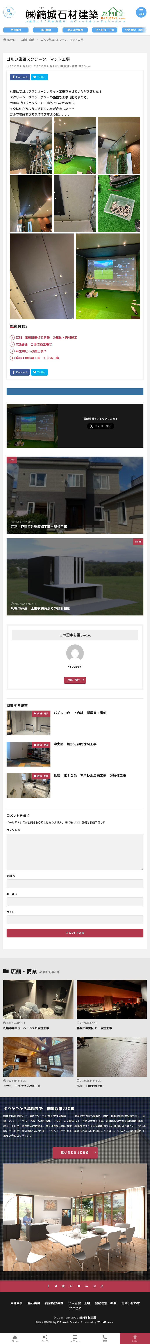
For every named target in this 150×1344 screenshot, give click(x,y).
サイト (10, 912)
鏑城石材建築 (87, 1317)
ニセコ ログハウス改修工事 (21, 1086)
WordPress (105, 1322)
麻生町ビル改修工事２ (31, 351)
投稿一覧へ (73, 680)
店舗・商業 (27, 40)
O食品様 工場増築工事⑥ (34, 344)
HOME (11, 40)
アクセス (75, 1308)
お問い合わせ (130, 1303)
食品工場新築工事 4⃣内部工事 (37, 358)
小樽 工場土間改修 (89, 1086)
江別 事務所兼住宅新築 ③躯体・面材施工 (46, 337)
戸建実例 (16, 30)
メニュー (75, 1338)
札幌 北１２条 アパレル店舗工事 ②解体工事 (90, 775)
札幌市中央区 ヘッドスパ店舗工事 (26, 1028)
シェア (45, 1339)
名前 (11, 876)
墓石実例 (45, 30)
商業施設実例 (75, 30)
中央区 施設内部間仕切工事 (75, 744)
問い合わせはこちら (75, 1152)
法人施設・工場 (105, 30)
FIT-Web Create (68, 1322)
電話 (105, 1338)
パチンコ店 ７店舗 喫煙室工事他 (80, 713)
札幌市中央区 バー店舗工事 (94, 1028)
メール (12, 894)
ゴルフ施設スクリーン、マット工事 (62, 40)
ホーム (15, 1338)
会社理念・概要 (134, 30)
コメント (13, 830)
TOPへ (135, 1338)
